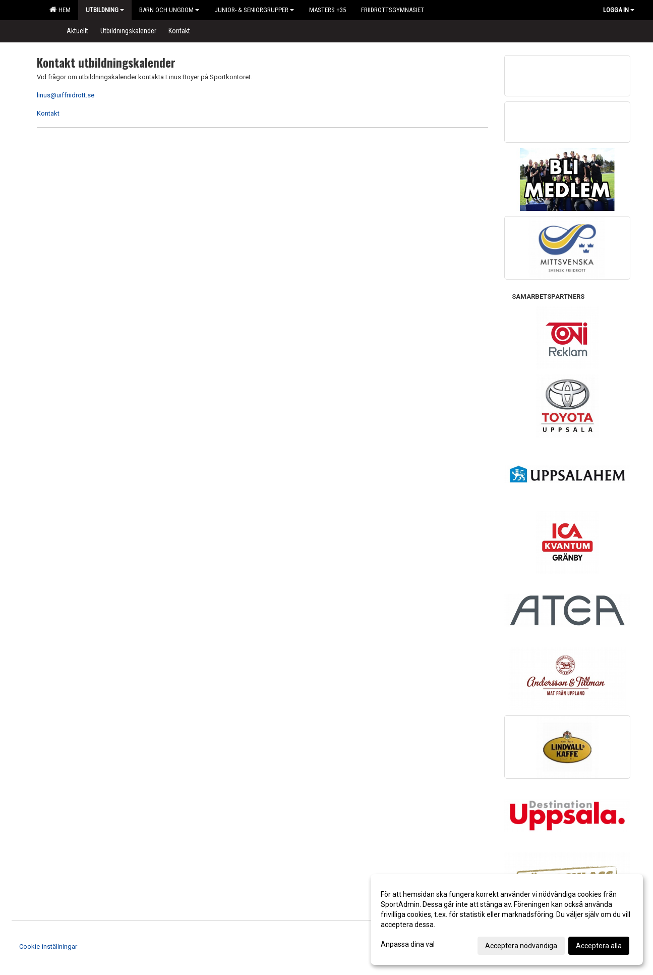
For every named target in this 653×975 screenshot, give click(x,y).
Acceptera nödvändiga (521, 946)
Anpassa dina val (408, 944)
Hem (60, 10)
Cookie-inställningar (48, 946)
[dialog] (507, 919)
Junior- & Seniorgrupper (254, 10)
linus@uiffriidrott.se (65, 95)
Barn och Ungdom (169, 10)
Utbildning (105, 10)
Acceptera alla (599, 946)
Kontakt (48, 113)
